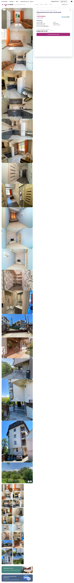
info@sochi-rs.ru (65, 4)
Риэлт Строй (8, 4)
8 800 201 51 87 (55, 1)
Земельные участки (24, 1)
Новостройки (4, 1)
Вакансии (46, 4)
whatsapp (71, 1)
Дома (17, 1)
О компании (37, 4)
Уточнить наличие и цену (53, 34)
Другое (31, 1)
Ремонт (41, 4)
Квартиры (12, 1)
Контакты (50, 4)
